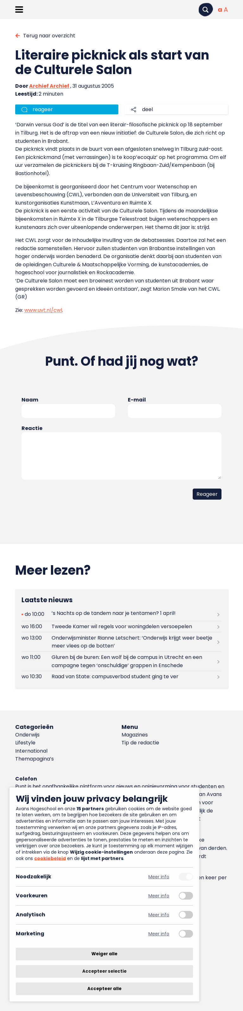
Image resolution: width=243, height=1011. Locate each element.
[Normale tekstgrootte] (220, 9)
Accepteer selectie (104, 971)
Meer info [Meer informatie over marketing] (158, 934)
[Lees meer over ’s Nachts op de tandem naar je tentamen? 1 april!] (121, 614)
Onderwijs (27, 734)
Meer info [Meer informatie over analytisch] (158, 915)
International (31, 751)
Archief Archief (49, 86)
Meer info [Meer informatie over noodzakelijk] (158, 877)
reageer (43, 109)
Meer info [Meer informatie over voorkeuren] (158, 896)
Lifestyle (25, 742)
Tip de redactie (140, 742)
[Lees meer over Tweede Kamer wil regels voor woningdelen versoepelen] (121, 626)
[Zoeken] (206, 10)
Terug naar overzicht (49, 35)
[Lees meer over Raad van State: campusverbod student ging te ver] (121, 676)
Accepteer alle (104, 989)
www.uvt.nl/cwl (43, 310)
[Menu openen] (19, 9)
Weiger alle (104, 954)
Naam (30, 399)
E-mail (137, 399)
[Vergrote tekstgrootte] (226, 9)
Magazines (135, 734)
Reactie (32, 428)
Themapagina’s (34, 758)
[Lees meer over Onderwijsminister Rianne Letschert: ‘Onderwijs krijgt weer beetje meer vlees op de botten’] (121, 641)
